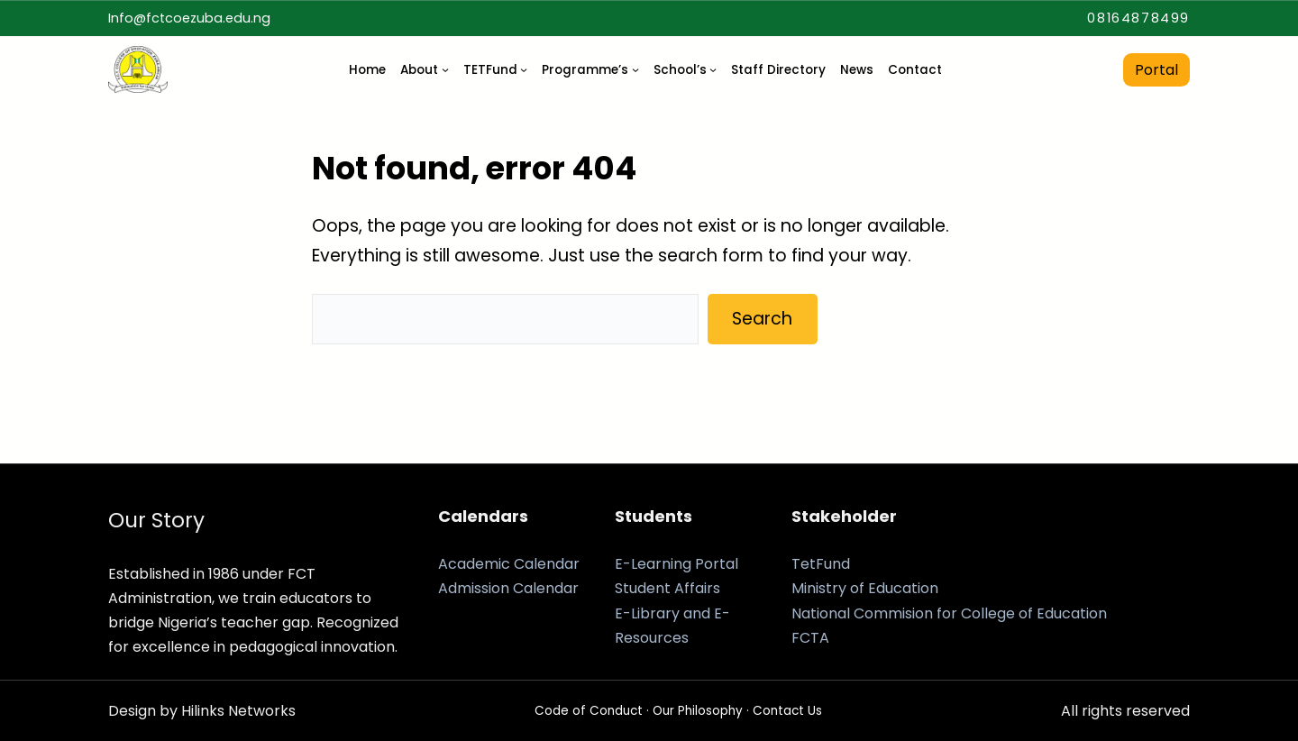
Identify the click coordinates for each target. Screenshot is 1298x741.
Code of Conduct (589, 710)
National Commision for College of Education (949, 613)
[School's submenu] (713, 69)
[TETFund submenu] (523, 69)
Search (762, 318)
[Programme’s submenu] (635, 69)
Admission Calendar (508, 588)
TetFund (820, 563)
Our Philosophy (698, 710)
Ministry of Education (864, 588)
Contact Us (787, 710)
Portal (1156, 69)
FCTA (810, 637)
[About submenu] (445, 69)
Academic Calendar (509, 563)
